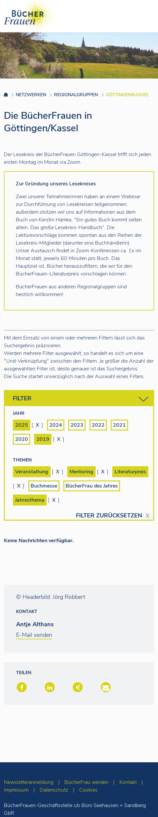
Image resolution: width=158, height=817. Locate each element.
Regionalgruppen (76, 95)
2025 (21, 425)
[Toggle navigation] (143, 16)
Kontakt (128, 782)
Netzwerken (31, 95)
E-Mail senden (34, 635)
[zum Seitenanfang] (140, 803)
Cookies (88, 790)
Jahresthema (29, 500)
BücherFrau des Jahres (92, 485)
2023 (76, 425)
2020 (21, 439)
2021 (119, 425)
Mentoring (81, 471)
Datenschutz (54, 790)
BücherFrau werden (86, 782)
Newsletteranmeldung (28, 782)
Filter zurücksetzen (109, 515)
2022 (98, 425)
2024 (55, 425)
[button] (21, 687)
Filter (80, 399)
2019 (42, 439)
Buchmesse (44, 485)
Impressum (16, 790)
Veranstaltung (31, 471)
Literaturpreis (130, 471)
